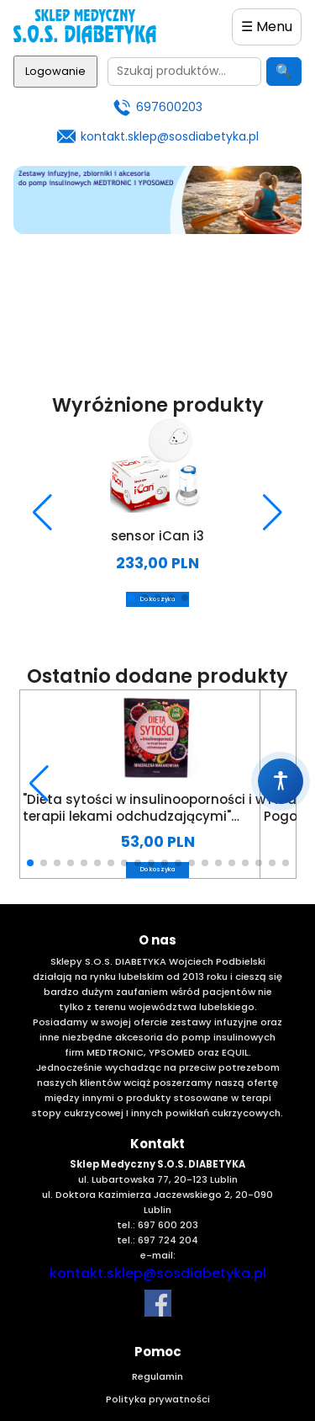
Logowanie (55, 71)
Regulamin (157, 1376)
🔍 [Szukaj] (284, 71)
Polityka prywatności (158, 1399)
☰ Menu (266, 26)
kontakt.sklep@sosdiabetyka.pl (170, 136)
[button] (43, 513)
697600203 (169, 106)
